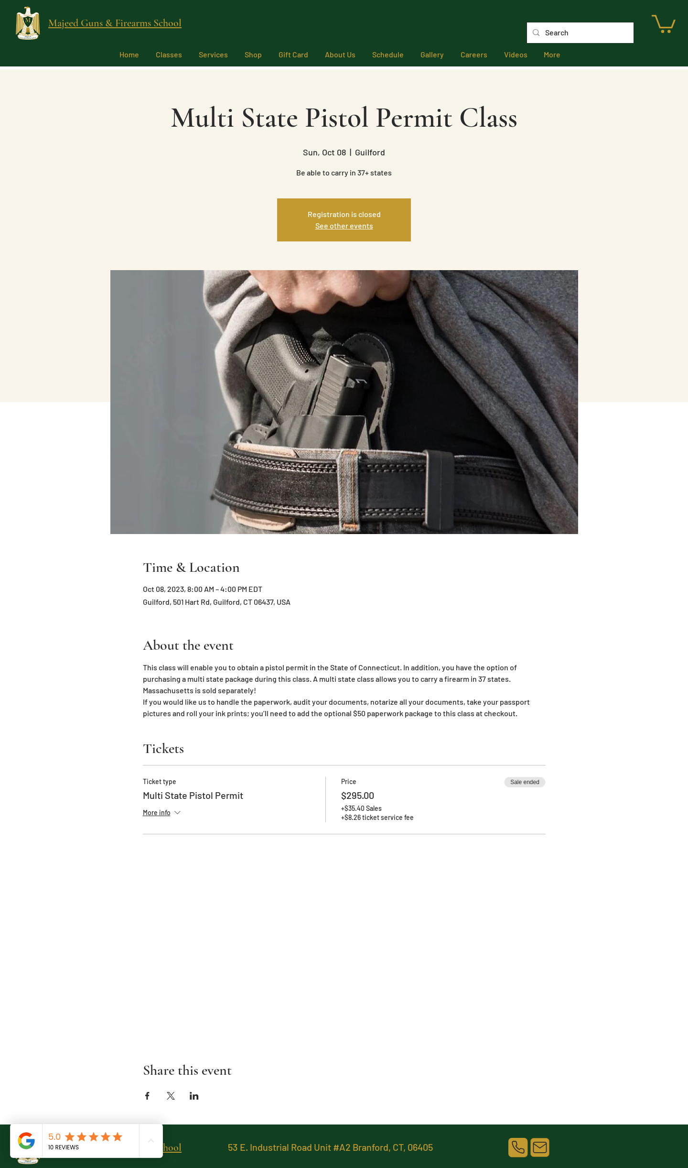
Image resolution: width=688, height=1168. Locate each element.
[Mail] (539, 1147)
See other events (344, 225)
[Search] (579, 32)
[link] (664, 23)
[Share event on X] (170, 1096)
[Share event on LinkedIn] (194, 1096)
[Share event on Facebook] (147, 1096)
